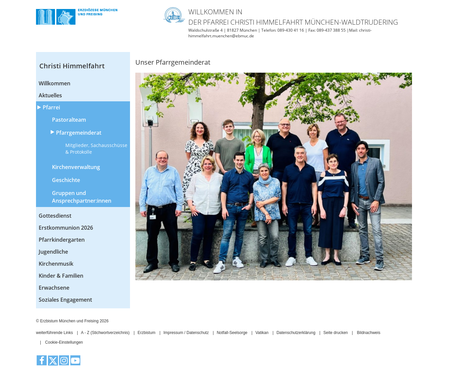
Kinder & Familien (61, 275)
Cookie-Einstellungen (64, 342)
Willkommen (54, 83)
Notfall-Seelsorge (232, 332)
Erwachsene (54, 287)
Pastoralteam (69, 119)
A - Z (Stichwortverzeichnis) (105, 332)
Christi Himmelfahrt (72, 65)
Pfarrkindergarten (62, 239)
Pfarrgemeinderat (78, 132)
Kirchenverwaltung (76, 167)
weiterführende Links (54, 332)
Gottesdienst (55, 215)
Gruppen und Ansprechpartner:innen (81, 196)
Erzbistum (146, 332)
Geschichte (66, 180)
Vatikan (261, 332)
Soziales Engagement (65, 299)
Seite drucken (335, 332)
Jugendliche (53, 251)
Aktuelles (50, 95)
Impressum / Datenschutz (186, 332)
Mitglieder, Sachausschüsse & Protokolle (96, 148)
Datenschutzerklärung (295, 332)
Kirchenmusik (56, 263)
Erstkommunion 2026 (66, 227)
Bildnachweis (368, 332)
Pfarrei (51, 107)
